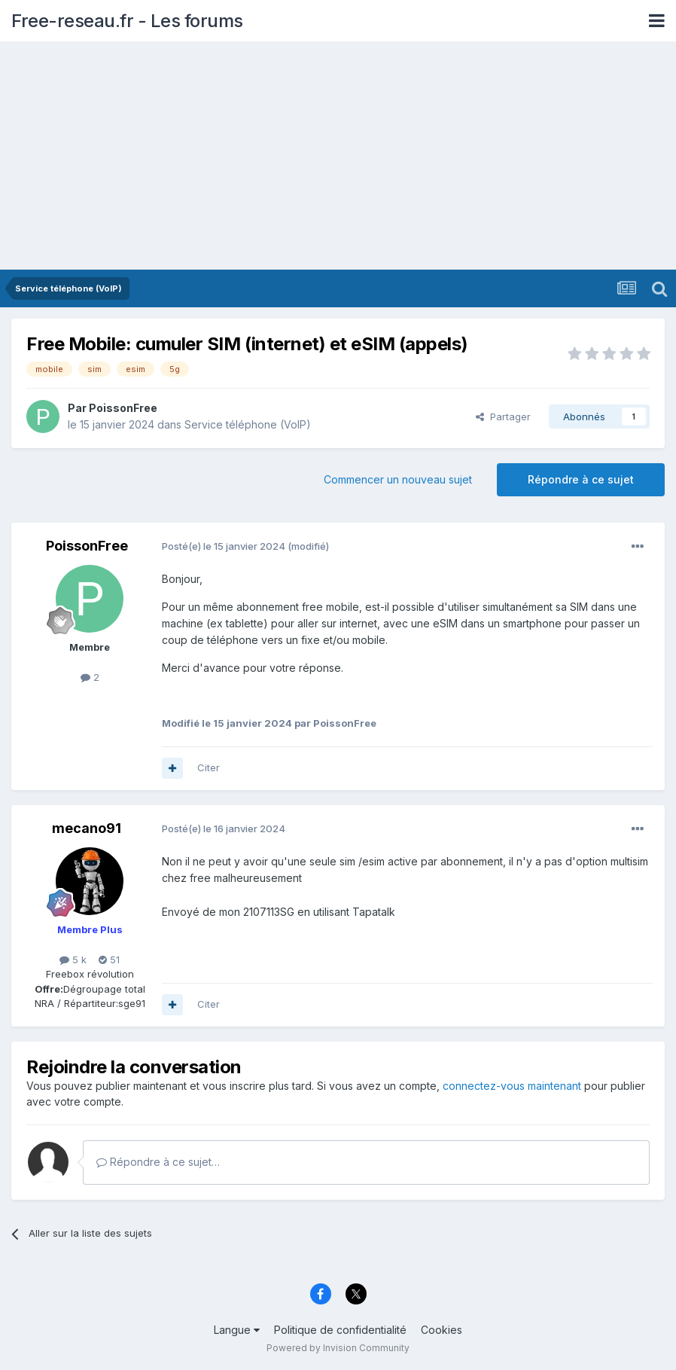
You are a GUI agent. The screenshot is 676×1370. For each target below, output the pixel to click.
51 (109, 960)
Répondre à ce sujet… (158, 1161)
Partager (503, 416)
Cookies (441, 1329)
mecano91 (86, 828)
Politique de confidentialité (340, 1329)
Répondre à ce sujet (581, 479)
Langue (237, 1329)
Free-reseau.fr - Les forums (127, 21)
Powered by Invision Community (338, 1347)
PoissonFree (123, 407)
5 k (73, 960)
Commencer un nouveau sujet (398, 479)
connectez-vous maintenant (512, 1085)
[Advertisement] (338, 156)
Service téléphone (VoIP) (247, 424)
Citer (208, 767)
